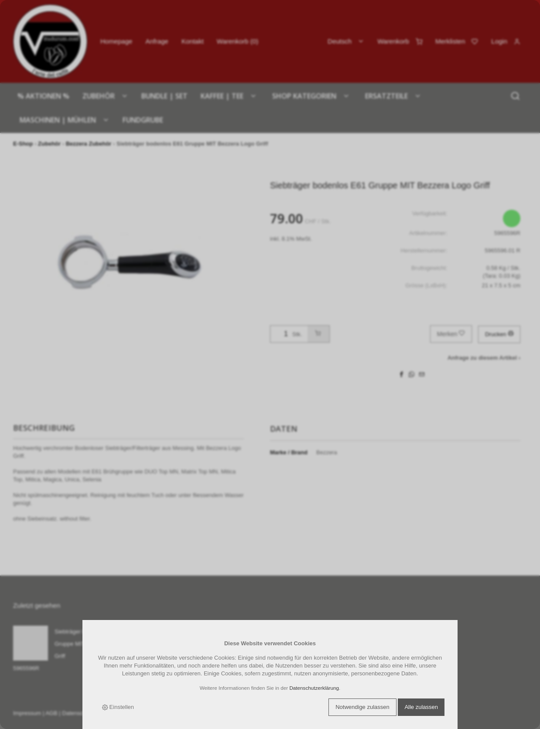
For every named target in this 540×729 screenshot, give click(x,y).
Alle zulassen (421, 707)
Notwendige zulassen (362, 707)
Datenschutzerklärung (314, 688)
